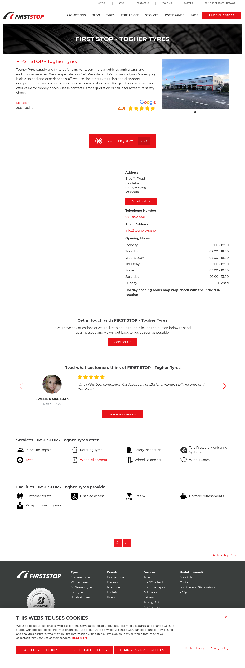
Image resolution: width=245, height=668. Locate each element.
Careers (188, 3)
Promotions (76, 15)
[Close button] (227, 619)
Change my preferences (142, 650)
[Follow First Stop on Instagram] (127, 543)
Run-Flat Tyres (80, 597)
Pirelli (111, 597)
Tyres (110, 15)
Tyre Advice (130, 15)
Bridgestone (115, 577)
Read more (79, 638)
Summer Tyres (81, 577)
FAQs (194, 15)
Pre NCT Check (153, 582)
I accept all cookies (40, 650)
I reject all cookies (89, 650)
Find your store (221, 15)
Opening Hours (137, 238)
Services (151, 15)
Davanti (112, 582)
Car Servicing (153, 607)
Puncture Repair (154, 587)
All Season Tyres (81, 587)
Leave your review (122, 414)
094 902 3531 (135, 217)
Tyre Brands (174, 15)
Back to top (224, 555)
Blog (96, 15)
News (121, 3)
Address (132, 172)
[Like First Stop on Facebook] (118, 543)
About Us (167, 3)
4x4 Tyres (77, 592)
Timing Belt (151, 602)
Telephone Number (140, 210)
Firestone (113, 587)
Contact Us (143, 3)
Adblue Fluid (152, 592)
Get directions (141, 201)
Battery (149, 597)
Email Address (137, 224)
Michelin (112, 592)
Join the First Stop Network (220, 3)
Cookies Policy (194, 648)
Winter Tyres (79, 582)
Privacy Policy (219, 648)
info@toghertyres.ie (140, 230)
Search (102, 3)
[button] (20, 386)
